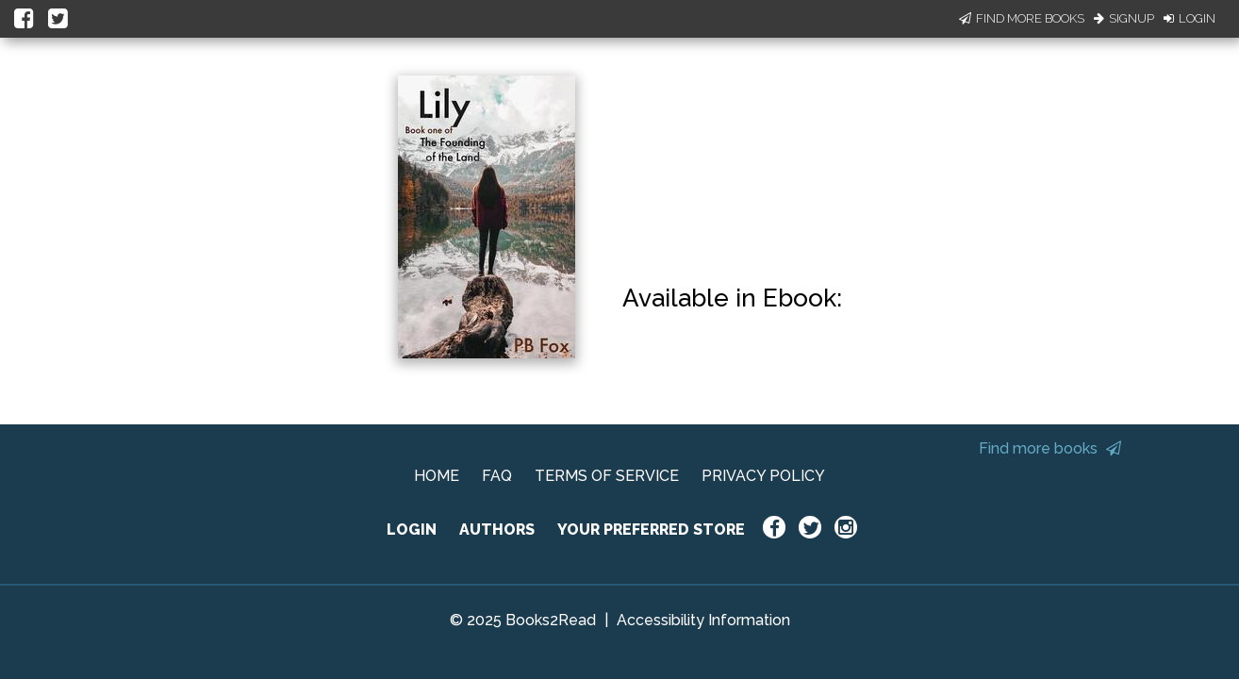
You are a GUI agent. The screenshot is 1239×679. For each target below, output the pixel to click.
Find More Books (1021, 18)
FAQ (497, 476)
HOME (436, 476)
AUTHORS (497, 529)
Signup (1124, 18)
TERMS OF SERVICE (607, 476)
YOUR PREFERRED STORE (651, 529)
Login (1189, 18)
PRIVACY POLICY (763, 476)
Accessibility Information (703, 620)
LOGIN (412, 529)
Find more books (1050, 448)
